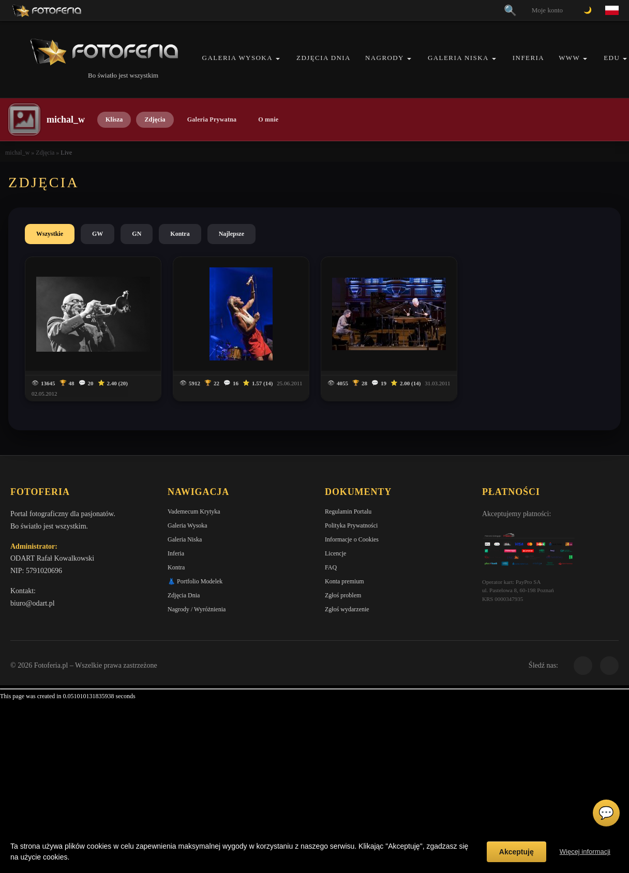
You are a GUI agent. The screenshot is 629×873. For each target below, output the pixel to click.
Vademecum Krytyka (194, 511)
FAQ (331, 567)
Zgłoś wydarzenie (347, 609)
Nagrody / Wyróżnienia (197, 609)
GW (97, 233)
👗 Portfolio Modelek (195, 581)
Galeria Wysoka (237, 58)
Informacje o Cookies (352, 539)
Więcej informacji (585, 851)
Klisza (114, 119)
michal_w (17, 152)
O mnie (268, 119)
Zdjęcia (154, 119)
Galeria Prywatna (212, 119)
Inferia (528, 58)
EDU (612, 58)
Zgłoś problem (343, 595)
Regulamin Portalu (348, 511)
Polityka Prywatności (351, 525)
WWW (569, 58)
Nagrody (384, 58)
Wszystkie (49, 233)
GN (136, 233)
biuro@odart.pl (32, 603)
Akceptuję (516, 852)
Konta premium (344, 581)
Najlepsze (231, 233)
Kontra (179, 233)
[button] (278, 59)
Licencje (335, 553)
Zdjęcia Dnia (323, 58)
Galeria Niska (458, 58)
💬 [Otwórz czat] (606, 813)
